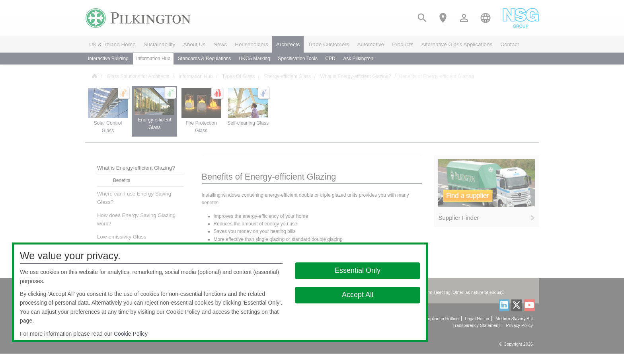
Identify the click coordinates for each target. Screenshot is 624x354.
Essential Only (357, 270)
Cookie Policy (131, 334)
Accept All (357, 295)
